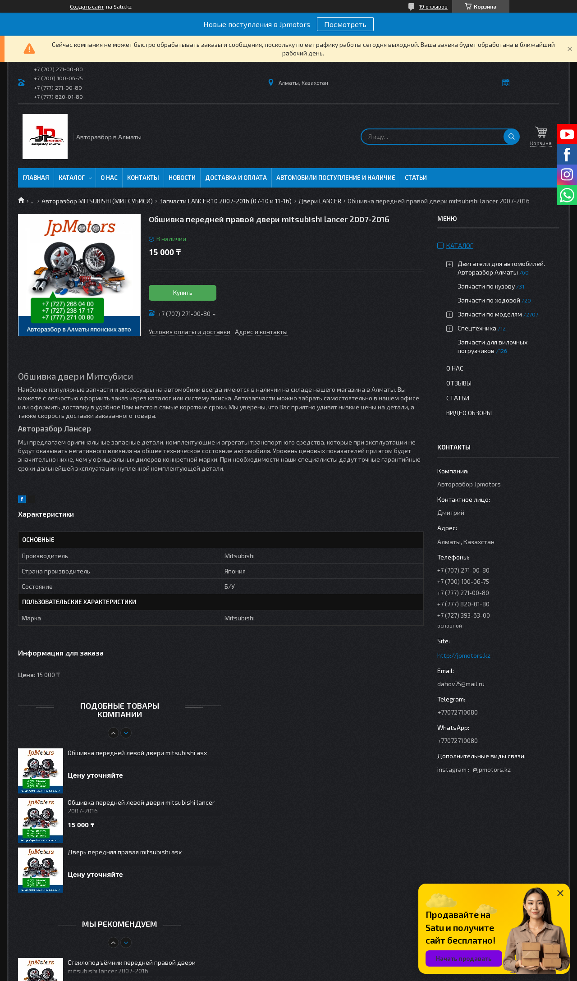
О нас (109, 177)
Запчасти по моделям (490, 314)
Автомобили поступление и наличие (335, 177)
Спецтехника (477, 328)
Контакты (143, 177)
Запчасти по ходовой (489, 300)
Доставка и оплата (236, 177)
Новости (182, 177)
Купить (182, 292)
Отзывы (459, 383)
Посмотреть (345, 24)
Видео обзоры (469, 413)
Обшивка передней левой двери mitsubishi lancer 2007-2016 (141, 806)
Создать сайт (87, 6)
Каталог (72, 177)
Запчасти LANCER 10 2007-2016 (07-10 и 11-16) (225, 201)
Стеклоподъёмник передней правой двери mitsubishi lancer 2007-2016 (132, 966)
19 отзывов (433, 6)
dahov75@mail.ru (461, 684)
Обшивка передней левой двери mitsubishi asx (137, 752)
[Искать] (512, 136)
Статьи (416, 177)
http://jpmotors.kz (463, 655)
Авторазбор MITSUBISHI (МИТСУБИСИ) (97, 201)
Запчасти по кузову (486, 286)
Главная (36, 177)
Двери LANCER (319, 201)
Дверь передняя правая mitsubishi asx (125, 852)
